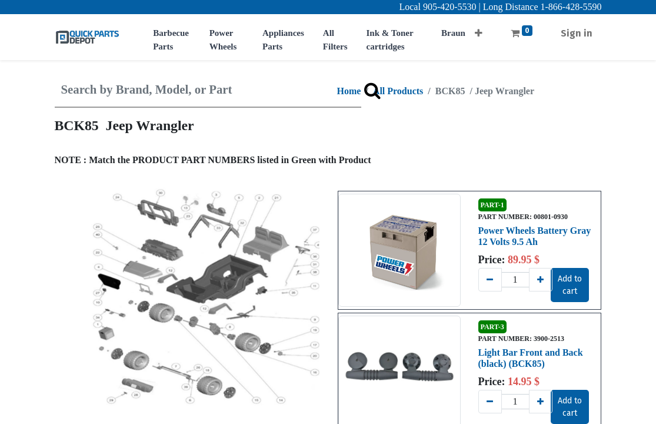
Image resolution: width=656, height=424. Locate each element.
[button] (478, 29)
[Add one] (540, 280)
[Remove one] (490, 280)
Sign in (576, 33)
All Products (398, 91)
